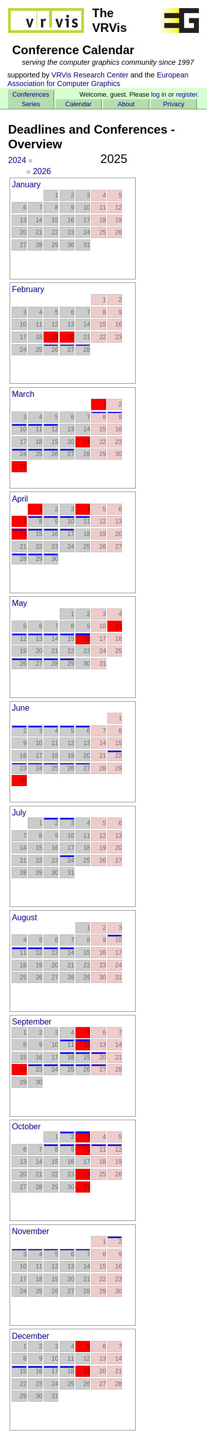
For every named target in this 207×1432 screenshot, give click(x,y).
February (28, 289)
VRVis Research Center (90, 75)
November (30, 1231)
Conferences (31, 94)
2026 (42, 171)
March (23, 394)
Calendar (78, 104)
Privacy (173, 104)
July (19, 812)
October (26, 1126)
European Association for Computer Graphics (97, 79)
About (125, 104)
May (19, 603)
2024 (17, 160)
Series (31, 104)
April (20, 499)
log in (159, 94)
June (20, 708)
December (30, 1336)
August (24, 917)
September (31, 1021)
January (26, 184)
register (186, 94)
